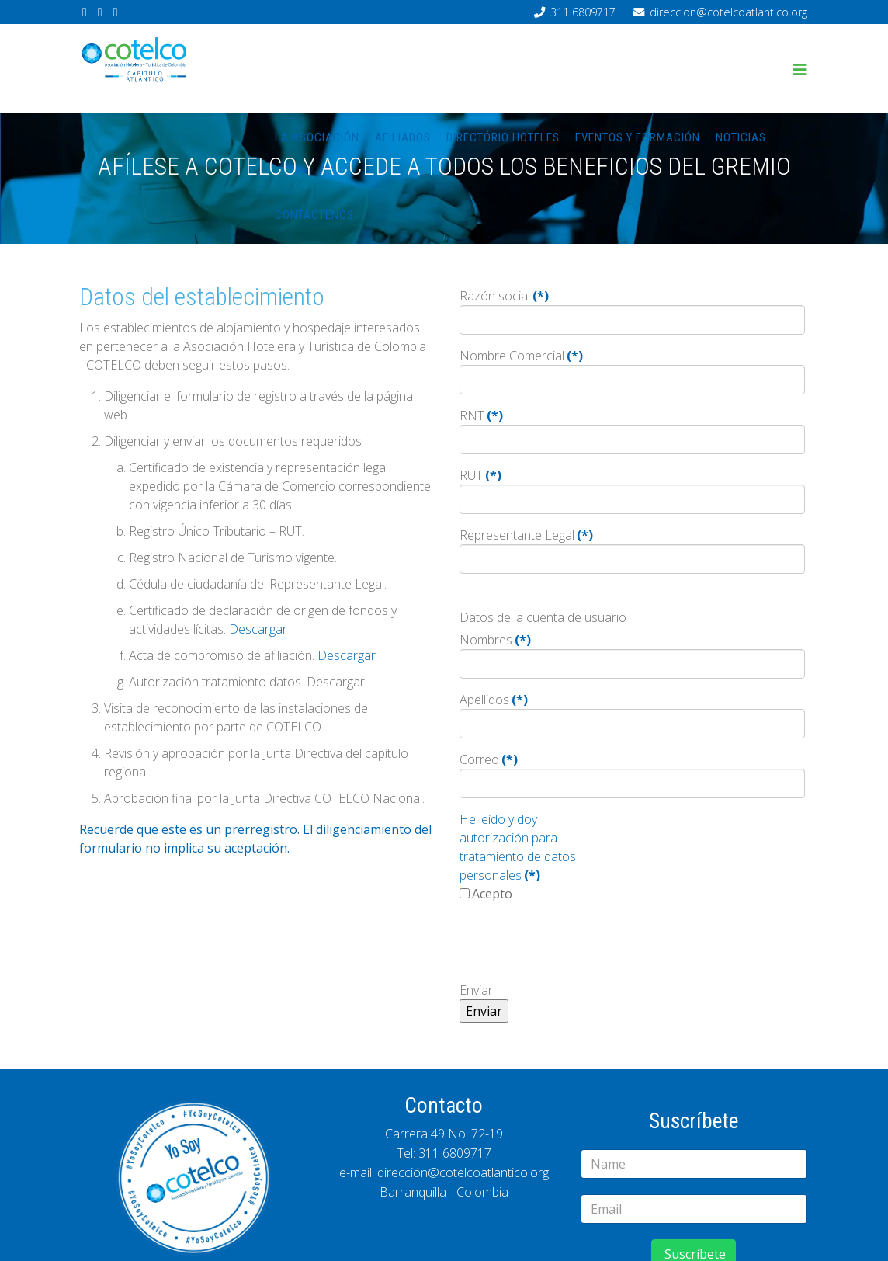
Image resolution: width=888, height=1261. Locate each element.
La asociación (317, 137)
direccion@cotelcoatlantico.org (728, 12)
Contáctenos (314, 215)
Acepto (492, 893)
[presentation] (577, 946)
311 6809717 (583, 12)
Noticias (741, 137)
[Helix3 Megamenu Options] (800, 69)
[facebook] (84, 11)
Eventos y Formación (637, 137)
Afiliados (403, 137)
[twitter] (100, 11)
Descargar (258, 628)
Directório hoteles (503, 137)
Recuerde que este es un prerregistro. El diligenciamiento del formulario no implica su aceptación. (255, 838)
